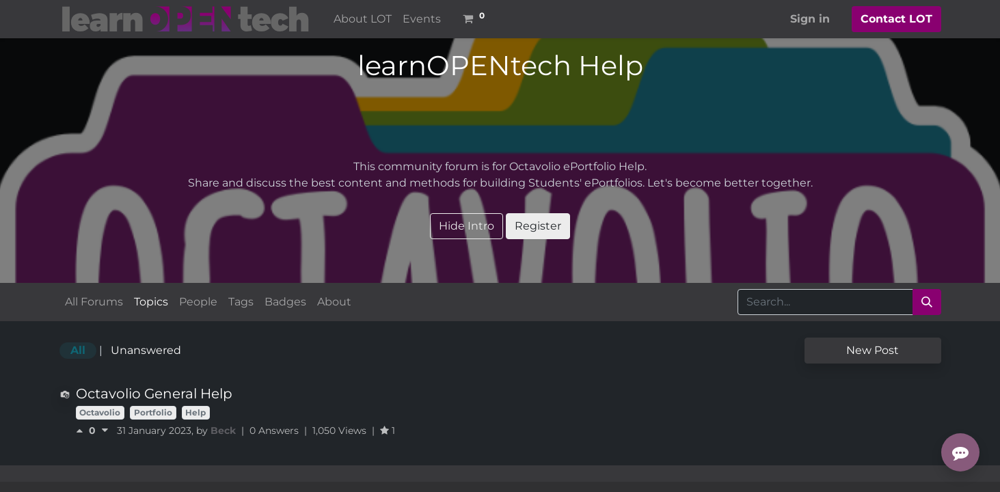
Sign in (810, 18)
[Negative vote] (105, 430)
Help (195, 412)
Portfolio (153, 412)
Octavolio (99, 412)
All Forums (94, 301)
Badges (285, 301)
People (198, 301)
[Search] (927, 302)
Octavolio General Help (154, 393)
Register (538, 225)
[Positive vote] (82, 430)
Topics (151, 301)
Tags (241, 301)
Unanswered (146, 350)
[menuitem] (362, 19)
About (334, 301)
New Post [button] (872, 350)
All (77, 350)
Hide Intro (466, 225)
